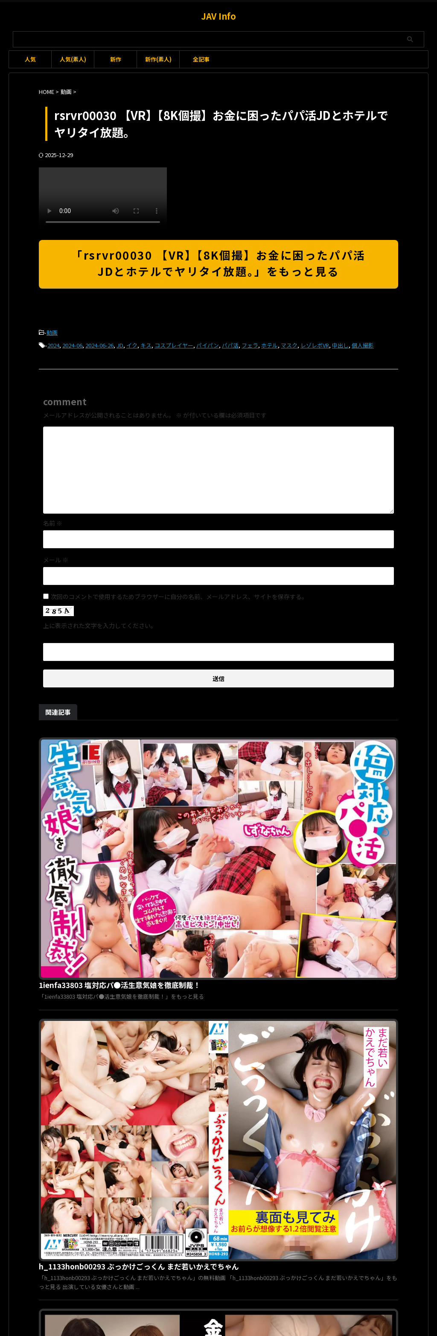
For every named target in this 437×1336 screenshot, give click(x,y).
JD (120, 343)
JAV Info (218, 16)
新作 (115, 59)
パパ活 (230, 343)
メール (55, 557)
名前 (52, 520)
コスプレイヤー (173, 343)
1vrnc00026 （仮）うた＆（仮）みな (230, 950)
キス (145, 343)
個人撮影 (363, 343)
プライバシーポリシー (254, 1291)
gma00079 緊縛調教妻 (208, 1156)
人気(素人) (73, 59)
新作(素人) (158, 59)
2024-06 (72, 343)
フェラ (250, 343)
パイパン (207, 343)
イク (131, 343)
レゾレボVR (314, 343)
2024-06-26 (99, 343)
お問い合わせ (203, 1291)
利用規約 (167, 1291)
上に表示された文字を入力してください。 (100, 623)
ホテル (269, 343)
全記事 (201, 59)
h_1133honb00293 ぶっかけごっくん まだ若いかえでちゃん (266, 845)
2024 (53, 343)
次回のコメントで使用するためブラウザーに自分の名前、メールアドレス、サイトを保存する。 (179, 594)
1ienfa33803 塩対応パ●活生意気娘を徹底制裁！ (249, 740)
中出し (340, 343)
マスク (289, 343)
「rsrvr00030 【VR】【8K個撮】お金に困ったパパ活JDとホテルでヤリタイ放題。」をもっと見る (218, 263)
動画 (52, 332)
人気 (30, 59)
